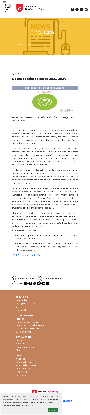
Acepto (52, 410)
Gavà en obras (23, 331)
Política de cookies (26, 365)
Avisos (19, 340)
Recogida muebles (26, 303)
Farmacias (21, 300)
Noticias (20, 343)
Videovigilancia (24, 368)
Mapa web (21, 372)
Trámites (21, 318)
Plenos (19, 350)
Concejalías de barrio (27, 328)
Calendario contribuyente (30, 325)
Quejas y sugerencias (27, 322)
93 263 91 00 (66, 401)
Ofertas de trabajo (25, 310)
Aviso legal (21, 359)
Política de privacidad (27, 362)
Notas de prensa (25, 347)
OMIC (19, 307)
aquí (31, 406)
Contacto (21, 375)
